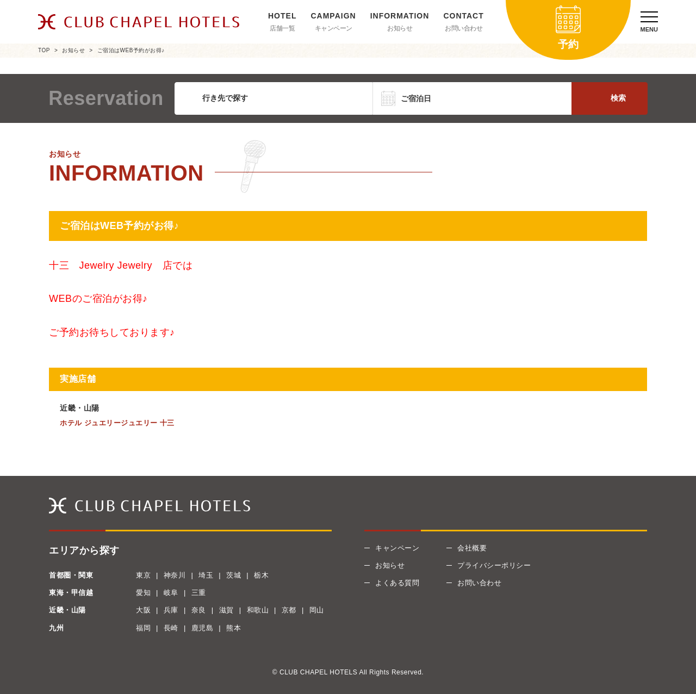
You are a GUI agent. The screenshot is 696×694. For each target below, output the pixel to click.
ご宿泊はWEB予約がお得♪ (131, 50)
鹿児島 (202, 628)
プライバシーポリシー (494, 565)
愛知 (143, 592)
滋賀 (226, 610)
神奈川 (175, 575)
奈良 (198, 610)
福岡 (143, 628)
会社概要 (472, 548)
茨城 (233, 575)
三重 (198, 592)
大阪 (143, 610)
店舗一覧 (282, 28)
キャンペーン (333, 28)
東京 (143, 575)
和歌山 (258, 610)
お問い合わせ (463, 28)
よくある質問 (397, 583)
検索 (618, 98)
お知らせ (399, 28)
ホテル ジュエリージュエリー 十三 (117, 423)
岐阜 (171, 592)
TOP (44, 50)
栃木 (261, 575)
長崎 (171, 628)
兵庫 (171, 610)
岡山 (316, 610)
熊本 (233, 628)
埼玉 (205, 575)
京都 (289, 610)
